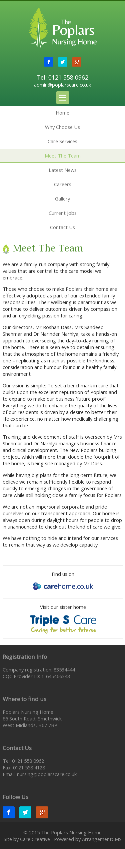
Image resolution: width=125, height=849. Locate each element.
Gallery (62, 198)
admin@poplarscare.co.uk (62, 84)
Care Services (62, 141)
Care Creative (35, 839)
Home (62, 112)
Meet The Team (63, 155)
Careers (62, 184)
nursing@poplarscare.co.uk (47, 774)
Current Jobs (63, 213)
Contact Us (62, 227)
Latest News (63, 170)
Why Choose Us (62, 127)
